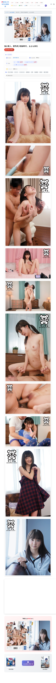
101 (28, 2)
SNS (27, 5)
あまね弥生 (12, 12)
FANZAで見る (10, 49)
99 (16, 2)
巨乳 (42, 2)
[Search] (38, 6)
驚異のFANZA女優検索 (5, 4)
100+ (22, 2)
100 (37, 2)
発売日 (21, 5)
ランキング (14, 5)
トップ (6, 12)
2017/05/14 (16, 58)
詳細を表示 (10, 79)
